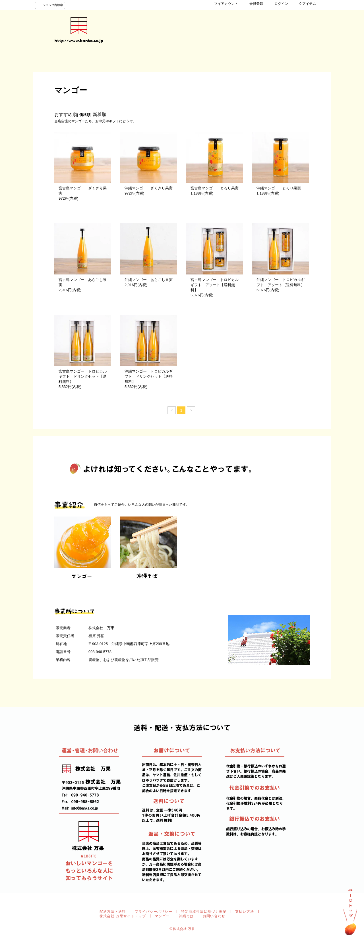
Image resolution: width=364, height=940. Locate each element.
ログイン (278, 3)
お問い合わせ (161, 59)
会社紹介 (133, 59)
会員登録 (253, 3)
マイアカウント (223, 3)
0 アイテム (305, 3)
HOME (47, 59)
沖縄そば (186, 916)
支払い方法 (244, 912)
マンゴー (162, 916)
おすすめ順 (65, 114)
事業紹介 (104, 59)
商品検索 (76, 59)
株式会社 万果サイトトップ (123, 916)
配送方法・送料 (113, 912)
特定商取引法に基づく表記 (203, 912)
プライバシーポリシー (153, 912)
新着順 (99, 114)
